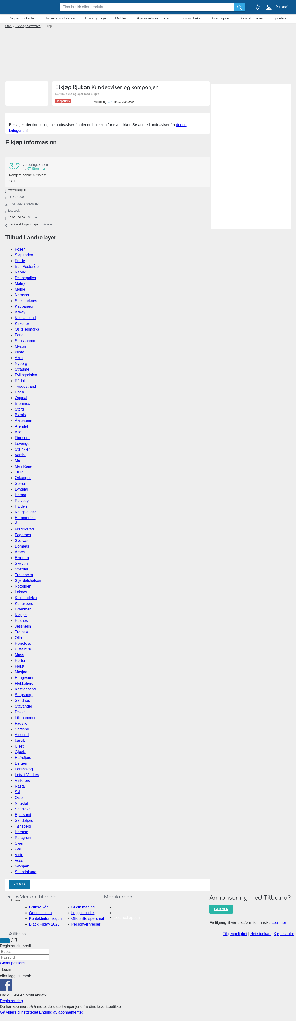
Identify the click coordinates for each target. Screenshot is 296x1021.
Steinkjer (22, 449)
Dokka (20, 712)
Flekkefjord (24, 683)
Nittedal (21, 803)
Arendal (21, 426)
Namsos (22, 295)
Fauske (21, 723)
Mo (17, 461)
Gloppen (22, 866)
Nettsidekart (260, 934)
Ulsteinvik (23, 649)
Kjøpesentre (284, 934)
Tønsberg (23, 826)
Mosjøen (22, 672)
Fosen (20, 249)
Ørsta (19, 352)
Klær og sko (220, 18)
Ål (16, 523)
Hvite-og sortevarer (60, 18)
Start (8, 26)
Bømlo (20, 415)
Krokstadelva (26, 598)
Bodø (19, 392)
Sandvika (23, 809)
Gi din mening (83, 907)
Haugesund (24, 678)
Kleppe (21, 615)
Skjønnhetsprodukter (153, 18)
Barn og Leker (190, 18)
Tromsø (21, 632)
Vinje (19, 855)
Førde (20, 261)
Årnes (20, 552)
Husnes (21, 621)
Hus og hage (95, 18)
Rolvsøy (22, 501)
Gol (18, 849)
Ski (17, 792)
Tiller (19, 472)
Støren (20, 483)
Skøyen (21, 563)
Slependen (24, 255)
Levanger (23, 443)
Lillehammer (25, 718)
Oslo (19, 798)
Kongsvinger (25, 512)
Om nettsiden (40, 913)
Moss (19, 655)
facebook (14, 210)
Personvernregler (86, 924)
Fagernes (23, 535)
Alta (18, 432)
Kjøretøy (279, 18)
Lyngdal (21, 489)
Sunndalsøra (26, 872)
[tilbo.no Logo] (29, 7)
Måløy (20, 284)
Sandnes (22, 701)
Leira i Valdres (27, 775)
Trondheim (24, 575)
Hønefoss (23, 643)
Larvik (20, 740)
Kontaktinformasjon (45, 919)
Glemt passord (12, 963)
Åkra (19, 358)
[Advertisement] (148, 53)
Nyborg (21, 364)
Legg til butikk (83, 913)
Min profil (282, 6)
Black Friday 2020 (44, 924)
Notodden (23, 586)
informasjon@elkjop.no (23, 203)
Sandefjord (24, 820)
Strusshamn (25, 341)
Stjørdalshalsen (28, 581)
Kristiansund (25, 318)
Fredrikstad (24, 529)
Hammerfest (25, 518)
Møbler (120, 18)
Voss (19, 860)
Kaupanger (24, 306)
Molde (20, 289)
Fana (19, 335)
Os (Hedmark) (27, 329)
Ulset (19, 746)
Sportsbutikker (251, 18)
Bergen (21, 763)
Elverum (22, 558)
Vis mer (19, 884)
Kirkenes (22, 324)
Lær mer (221, 909)
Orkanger (23, 478)
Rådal (20, 381)
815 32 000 (16, 196)
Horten (20, 661)
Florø (19, 666)
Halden (21, 506)
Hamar (20, 495)
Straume (22, 369)
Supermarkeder (22, 18)
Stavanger (23, 706)
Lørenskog (24, 769)
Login (6, 969)
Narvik (20, 272)
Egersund (23, 815)
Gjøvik (20, 752)
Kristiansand (25, 689)
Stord (19, 409)
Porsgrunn (24, 838)
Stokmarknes (26, 301)
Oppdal (21, 398)
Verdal (20, 455)
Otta (18, 638)
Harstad (21, 832)
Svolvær (22, 541)
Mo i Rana (23, 466)
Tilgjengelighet (235, 934)
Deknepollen (25, 278)
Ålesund (22, 735)
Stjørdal (21, 569)
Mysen (20, 346)
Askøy (20, 312)
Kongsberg (24, 603)
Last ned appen (126, 918)
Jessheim (23, 626)
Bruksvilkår (38, 907)
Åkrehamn (23, 421)
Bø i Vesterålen (28, 266)
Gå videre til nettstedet (19, 1012)
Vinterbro (22, 780)
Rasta (20, 786)
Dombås (22, 546)
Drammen (23, 609)
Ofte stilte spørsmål (87, 919)
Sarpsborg (24, 695)
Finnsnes (22, 438)
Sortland (22, 729)
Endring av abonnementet (61, 1012)
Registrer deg (11, 1001)
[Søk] (239, 7)
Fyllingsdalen (26, 375)
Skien (19, 843)
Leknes (21, 592)
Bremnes (22, 403)
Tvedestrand (25, 386)
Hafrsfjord (23, 758)
